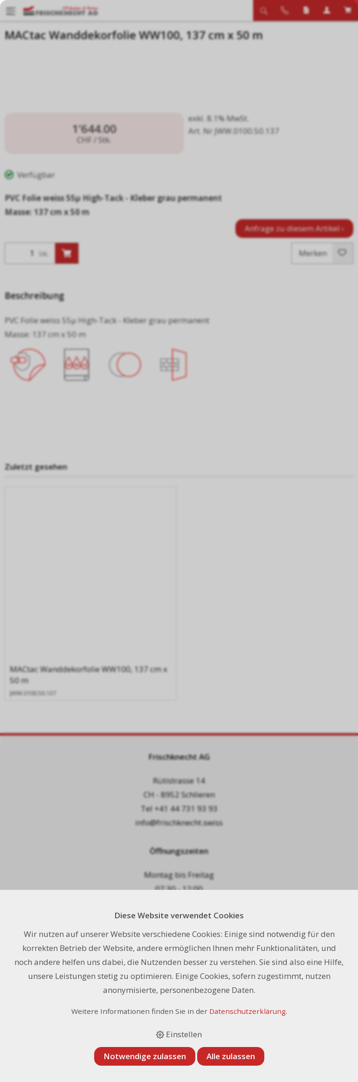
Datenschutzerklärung (247, 1011)
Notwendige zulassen (144, 1056)
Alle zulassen (231, 1056)
